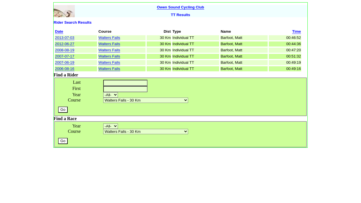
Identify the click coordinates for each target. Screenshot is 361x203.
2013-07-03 (64, 38)
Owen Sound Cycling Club (180, 7)
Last (77, 82)
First (76, 88)
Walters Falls (109, 38)
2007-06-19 (64, 62)
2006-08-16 (64, 69)
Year (76, 94)
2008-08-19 (64, 50)
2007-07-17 (64, 56)
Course (74, 100)
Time (296, 31)
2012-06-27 (64, 44)
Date (59, 31)
